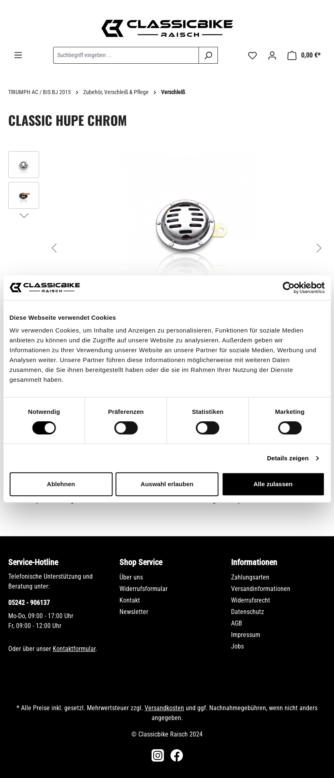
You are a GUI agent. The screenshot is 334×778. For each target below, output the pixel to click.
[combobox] (126, 55)
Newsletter (133, 612)
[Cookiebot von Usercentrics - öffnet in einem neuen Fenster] (288, 288)
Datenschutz (247, 612)
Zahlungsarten (250, 577)
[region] (167, 247)
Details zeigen (287, 458)
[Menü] (18, 55)
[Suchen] (208, 55)
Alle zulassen (272, 483)
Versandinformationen (260, 589)
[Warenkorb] (304, 55)
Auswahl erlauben (166, 483)
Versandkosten (164, 708)
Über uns (131, 577)
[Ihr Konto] (272, 55)
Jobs (237, 646)
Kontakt (129, 600)
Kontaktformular (74, 649)
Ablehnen (61, 483)
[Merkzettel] (252, 55)
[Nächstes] (319, 248)
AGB (236, 623)
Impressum (245, 635)
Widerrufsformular (143, 589)
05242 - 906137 (29, 603)
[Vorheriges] (54, 248)
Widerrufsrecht (250, 600)
